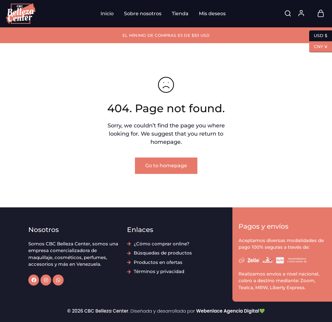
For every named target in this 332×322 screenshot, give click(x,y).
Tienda (180, 13)
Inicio (107, 13)
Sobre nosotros (142, 13)
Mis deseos (212, 13)
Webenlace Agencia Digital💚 (230, 311)
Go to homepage (166, 165)
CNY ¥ (318, 46)
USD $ (318, 35)
